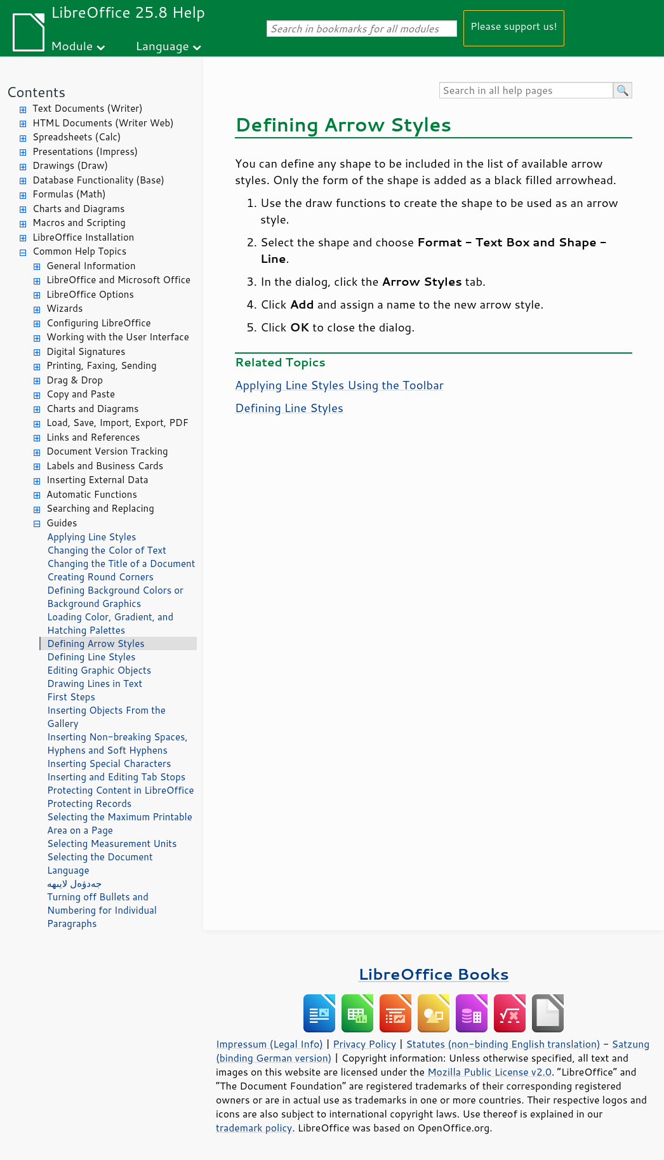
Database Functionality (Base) (98, 180)
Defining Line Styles (91, 656)
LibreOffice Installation (83, 237)
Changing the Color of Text (106, 550)
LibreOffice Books (433, 974)
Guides (61, 523)
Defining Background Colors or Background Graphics (115, 596)
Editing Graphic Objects (99, 670)
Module (72, 45)
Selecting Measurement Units (111, 843)
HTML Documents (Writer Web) (103, 123)
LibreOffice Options (90, 294)
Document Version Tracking (107, 451)
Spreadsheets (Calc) (76, 136)
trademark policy (254, 1128)
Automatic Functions (91, 494)
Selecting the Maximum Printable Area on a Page (119, 823)
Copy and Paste (80, 394)
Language (162, 45)
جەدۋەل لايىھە (74, 883)
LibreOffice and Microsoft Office (118, 279)
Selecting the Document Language (100, 863)
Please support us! (513, 25)
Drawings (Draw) (70, 165)
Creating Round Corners (100, 576)
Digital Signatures (85, 351)
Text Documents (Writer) (87, 108)
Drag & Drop (74, 380)
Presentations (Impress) (85, 151)
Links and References (93, 437)
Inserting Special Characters (109, 763)
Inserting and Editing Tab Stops (116, 776)
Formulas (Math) (69, 194)
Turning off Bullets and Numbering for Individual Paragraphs (102, 910)
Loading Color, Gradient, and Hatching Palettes (110, 623)
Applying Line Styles (91, 536)
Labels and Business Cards (104, 465)
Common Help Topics (79, 251)
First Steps (71, 696)
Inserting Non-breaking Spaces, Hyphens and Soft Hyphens (117, 743)
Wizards (64, 308)
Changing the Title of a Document (121, 563)
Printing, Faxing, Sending (101, 365)
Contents (35, 92)
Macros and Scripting (79, 222)
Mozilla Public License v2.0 (489, 1072)
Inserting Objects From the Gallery (106, 716)
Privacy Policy (364, 1044)
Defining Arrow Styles (96, 643)
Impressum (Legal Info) (269, 1044)
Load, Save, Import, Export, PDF (117, 422)
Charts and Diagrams (78, 208)
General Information (91, 265)
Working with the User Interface (117, 336)
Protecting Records (89, 803)
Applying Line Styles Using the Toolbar (339, 385)
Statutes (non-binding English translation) (503, 1044)
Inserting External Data (97, 479)
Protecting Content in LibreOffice (120, 790)
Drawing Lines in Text (94, 683)
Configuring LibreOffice (98, 323)
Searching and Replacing (100, 508)
